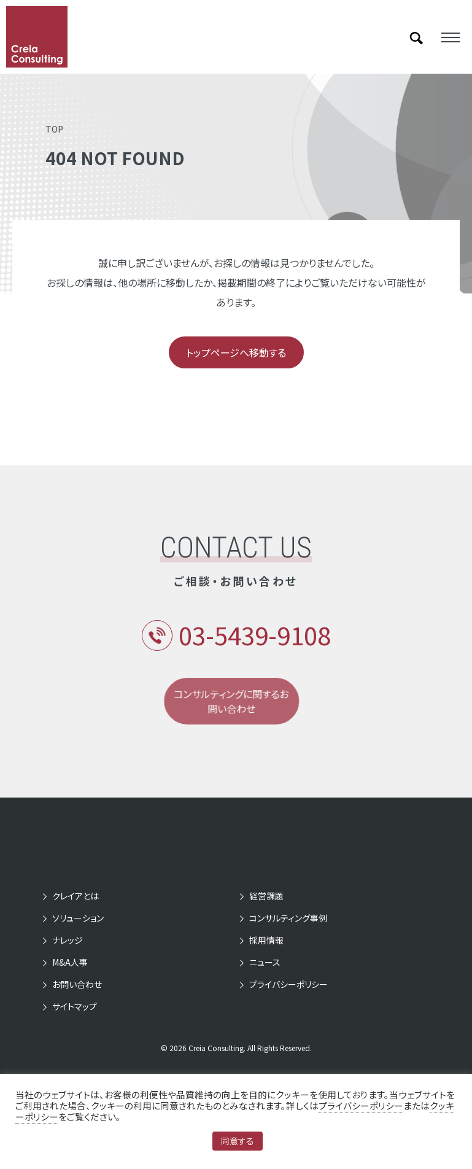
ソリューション (78, 918)
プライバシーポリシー (288, 984)
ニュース (264, 962)
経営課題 (266, 896)
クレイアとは (75, 896)
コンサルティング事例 (288, 918)
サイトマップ (74, 1006)
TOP (54, 129)
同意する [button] (237, 1141)
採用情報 (266, 940)
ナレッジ (67, 940)
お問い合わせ (77, 984)
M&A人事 (70, 962)
